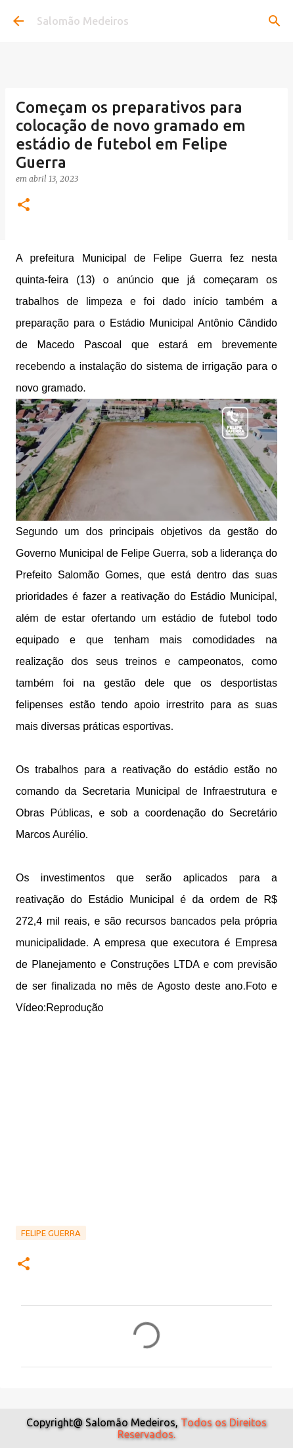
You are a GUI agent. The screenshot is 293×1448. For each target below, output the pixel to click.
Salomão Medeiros (83, 21)
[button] (24, 205)
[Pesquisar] (274, 21)
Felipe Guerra (51, 1232)
